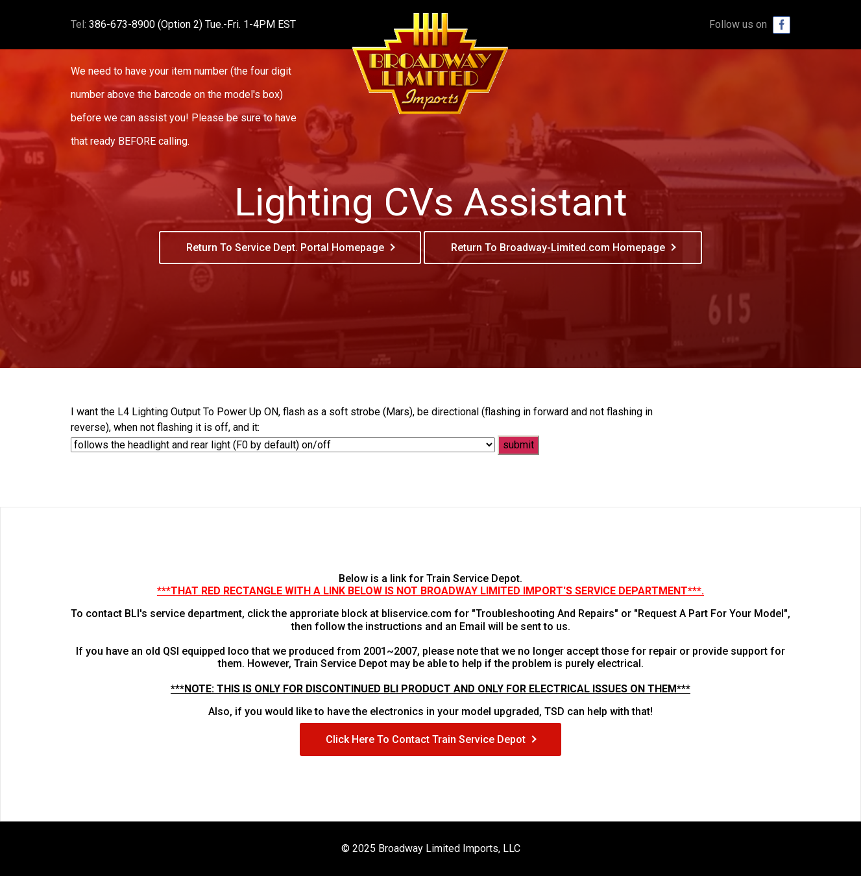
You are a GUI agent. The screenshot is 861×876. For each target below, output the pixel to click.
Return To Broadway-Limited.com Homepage (558, 247)
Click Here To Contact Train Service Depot (426, 739)
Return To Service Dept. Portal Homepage (285, 247)
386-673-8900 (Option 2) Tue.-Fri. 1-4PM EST (192, 24)
